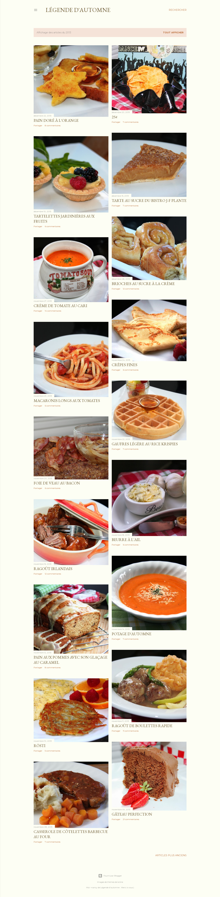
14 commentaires (53, 311)
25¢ (114, 116)
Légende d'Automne (78, 10)
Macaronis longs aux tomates (67, 400)
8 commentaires (53, 125)
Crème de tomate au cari (60, 305)
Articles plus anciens (171, 855)
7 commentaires (130, 122)
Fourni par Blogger (110, 876)
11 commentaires (131, 731)
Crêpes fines (124, 364)
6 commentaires (52, 226)
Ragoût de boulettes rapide (142, 725)
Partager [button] (38, 125)
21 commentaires (131, 819)
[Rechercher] (178, 10)
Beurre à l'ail (126, 539)
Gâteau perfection (132, 814)
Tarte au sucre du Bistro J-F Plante (149, 200)
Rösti (39, 745)
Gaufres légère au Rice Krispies (145, 443)
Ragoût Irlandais (53, 568)
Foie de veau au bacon (57, 483)
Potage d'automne (131, 633)
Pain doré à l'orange (56, 120)
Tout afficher (173, 32)
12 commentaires (131, 288)
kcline (120, 882)
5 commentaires (52, 751)
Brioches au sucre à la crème (143, 283)
